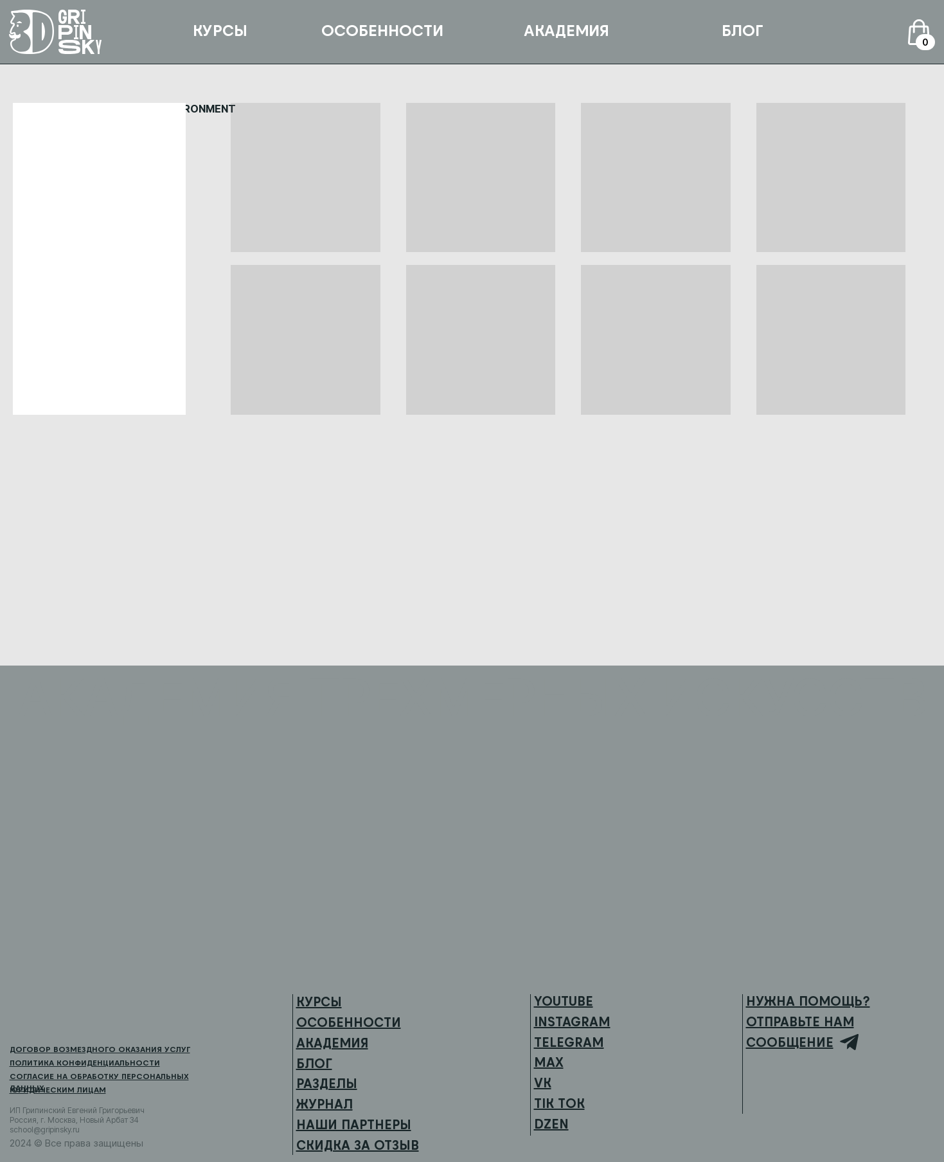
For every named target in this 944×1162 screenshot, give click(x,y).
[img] (47, 1015)
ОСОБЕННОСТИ (382, 30)
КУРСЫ (220, 30)
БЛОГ (742, 30)
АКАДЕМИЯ (566, 30)
